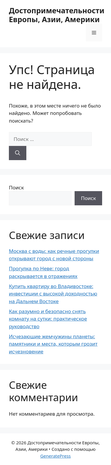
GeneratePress (55, 456)
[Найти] (17, 153)
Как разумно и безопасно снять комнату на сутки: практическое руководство (48, 319)
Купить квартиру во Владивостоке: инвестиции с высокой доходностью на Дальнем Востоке (53, 294)
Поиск (16, 187)
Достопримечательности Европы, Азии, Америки (56, 14)
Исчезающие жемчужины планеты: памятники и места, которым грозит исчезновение (53, 344)
